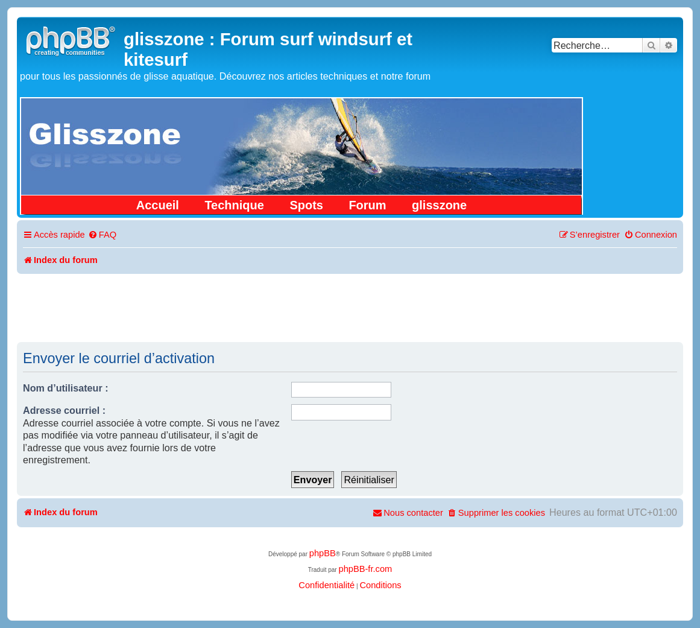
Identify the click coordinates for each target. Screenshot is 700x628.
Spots (306, 205)
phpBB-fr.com (365, 569)
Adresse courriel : (64, 410)
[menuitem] (102, 235)
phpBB (322, 553)
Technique (234, 205)
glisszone (439, 205)
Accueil (157, 205)
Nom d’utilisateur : (66, 387)
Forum (367, 205)
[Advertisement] (350, 307)
